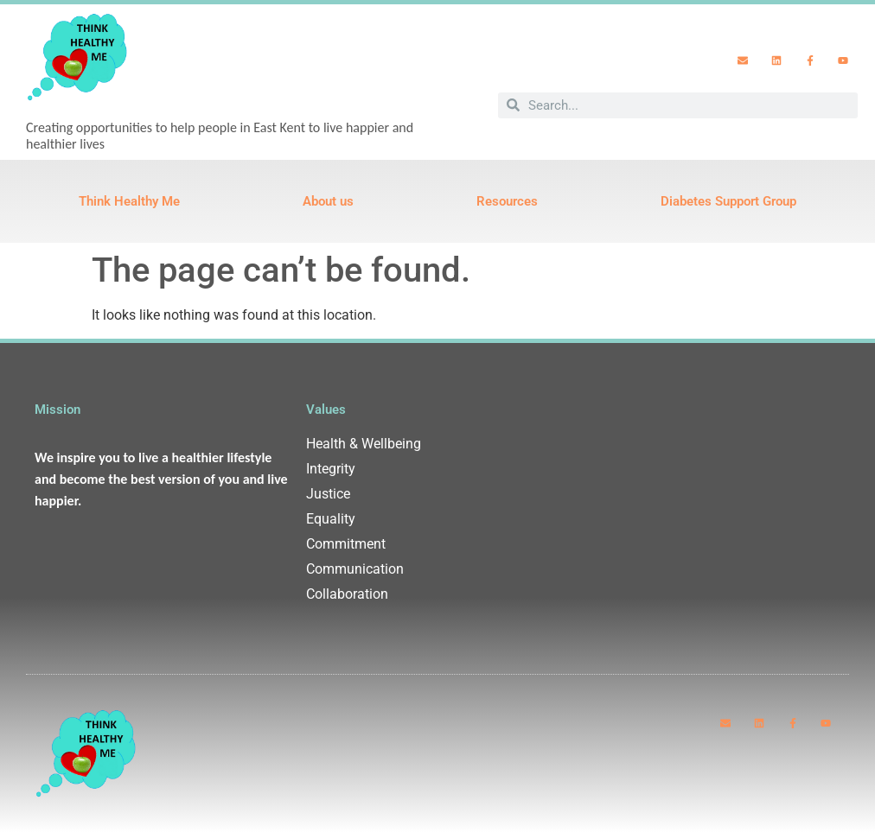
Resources (507, 201)
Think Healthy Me (129, 201)
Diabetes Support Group (728, 201)
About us (328, 201)
